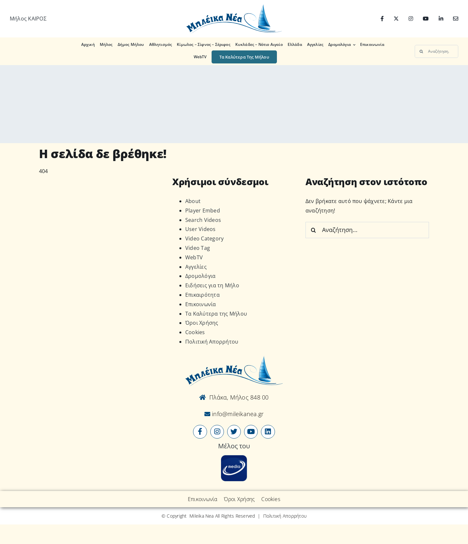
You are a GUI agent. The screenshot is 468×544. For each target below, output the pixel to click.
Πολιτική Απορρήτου (211, 341)
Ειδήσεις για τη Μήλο (212, 285)
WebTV (194, 257)
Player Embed (202, 210)
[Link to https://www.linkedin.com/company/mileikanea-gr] (268, 432)
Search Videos (203, 220)
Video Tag (197, 248)
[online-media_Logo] (234, 457)
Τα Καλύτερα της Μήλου (216, 313)
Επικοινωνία (200, 304)
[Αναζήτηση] (421, 51)
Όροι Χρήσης (201, 322)
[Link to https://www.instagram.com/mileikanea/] (217, 432)
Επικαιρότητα (202, 294)
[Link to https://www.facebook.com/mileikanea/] (200, 432)
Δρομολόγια (200, 275)
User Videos (200, 229)
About (193, 201)
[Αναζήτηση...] (436, 51)
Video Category (204, 238)
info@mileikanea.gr (237, 414)
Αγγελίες (196, 266)
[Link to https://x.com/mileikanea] (234, 432)
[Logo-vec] (233, 5)
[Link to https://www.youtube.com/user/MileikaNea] (251, 432)
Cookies (195, 332)
